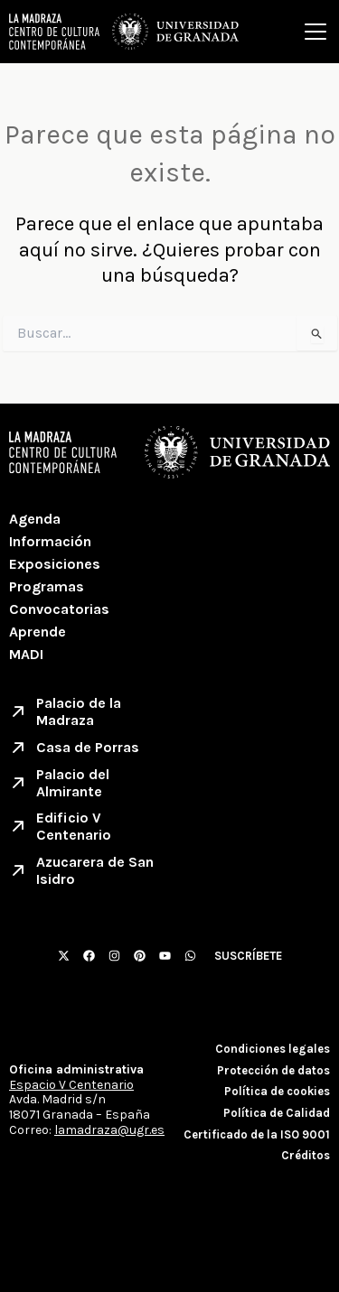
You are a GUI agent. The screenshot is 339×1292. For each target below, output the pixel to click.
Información (50, 541)
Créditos (305, 1155)
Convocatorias (59, 609)
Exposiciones (54, 563)
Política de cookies (277, 1091)
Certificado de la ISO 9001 (257, 1134)
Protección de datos (273, 1070)
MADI (26, 654)
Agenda (35, 518)
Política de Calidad (276, 1113)
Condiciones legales (272, 1048)
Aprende (37, 631)
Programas (46, 586)
